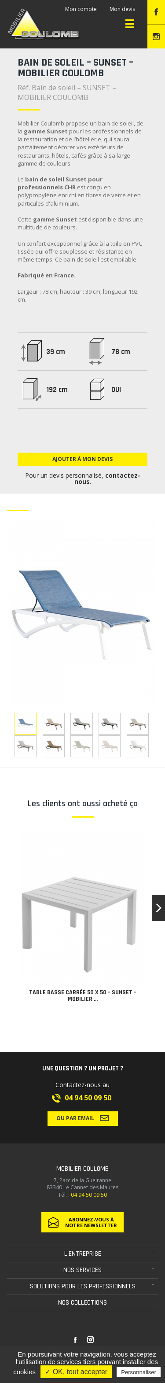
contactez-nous (107, 478)
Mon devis (122, 9)
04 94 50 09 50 (88, 1098)
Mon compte (81, 9)
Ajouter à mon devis (82, 459)
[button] (158, 908)
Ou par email (82, 1118)
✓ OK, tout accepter (76, 1372)
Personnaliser (138, 1372)
